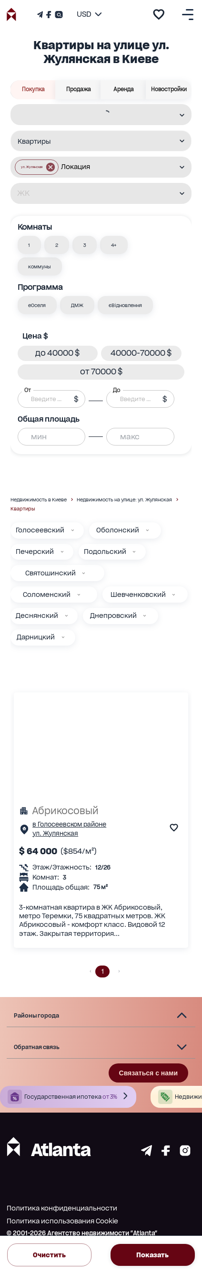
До (117, 389)
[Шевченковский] (173, 594)
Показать (153, 1255)
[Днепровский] (144, 615)
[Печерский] (62, 551)
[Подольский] (134, 551)
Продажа (78, 89)
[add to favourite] (158, 14)
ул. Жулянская (55, 833)
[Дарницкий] (63, 637)
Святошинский (50, 573)
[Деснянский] (66, 615)
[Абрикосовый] (101, 811)
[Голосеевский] (72, 530)
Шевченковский (138, 594)
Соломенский (47, 594)
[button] (29, 245)
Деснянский (37, 615)
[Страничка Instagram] (58, 15)
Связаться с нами (148, 1073)
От (27, 389)
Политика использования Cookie (62, 1221)
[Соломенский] (78, 594)
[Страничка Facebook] (48, 15)
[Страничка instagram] (185, 1153)
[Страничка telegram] (146, 1153)
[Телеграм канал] (41, 14)
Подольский (105, 551)
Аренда (123, 89)
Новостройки (169, 89)
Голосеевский (40, 530)
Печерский (35, 551)
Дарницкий (36, 637)
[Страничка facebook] (166, 1153)
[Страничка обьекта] (24, 832)
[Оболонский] (147, 530)
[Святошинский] (83, 573)
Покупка (33, 89)
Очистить (49, 1255)
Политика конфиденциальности (62, 1208)
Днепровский (113, 615)
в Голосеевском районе (69, 824)
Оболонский (117, 530)
